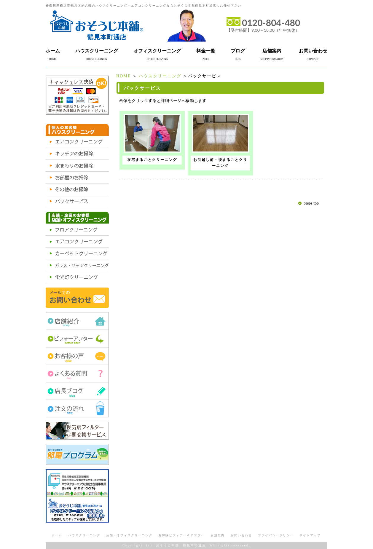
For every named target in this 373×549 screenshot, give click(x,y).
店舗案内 (271, 50)
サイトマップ (310, 535)
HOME (123, 76)
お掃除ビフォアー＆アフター (181, 535)
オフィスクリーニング (157, 50)
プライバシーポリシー (276, 535)
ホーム (53, 50)
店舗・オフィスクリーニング (129, 535)
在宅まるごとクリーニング (152, 160)
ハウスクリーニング (96, 50)
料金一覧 (205, 50)
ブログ (238, 50)
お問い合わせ (313, 50)
